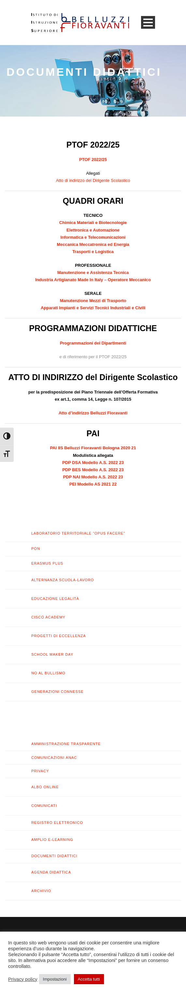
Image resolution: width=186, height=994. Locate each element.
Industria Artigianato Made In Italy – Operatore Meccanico (93, 279)
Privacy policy (22, 979)
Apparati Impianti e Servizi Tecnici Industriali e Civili (93, 307)
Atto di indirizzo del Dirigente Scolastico (93, 180)
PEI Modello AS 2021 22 (93, 484)
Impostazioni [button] (55, 979)
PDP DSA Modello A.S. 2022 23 (93, 462)
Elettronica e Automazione (93, 230)
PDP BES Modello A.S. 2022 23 (93, 469)
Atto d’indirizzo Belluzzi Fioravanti (93, 412)
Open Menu (148, 22)
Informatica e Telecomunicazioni (93, 237)
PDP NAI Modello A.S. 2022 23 (93, 476)
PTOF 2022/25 (93, 159)
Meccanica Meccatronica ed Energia (93, 244)
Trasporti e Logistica (93, 251)
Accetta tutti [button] (89, 979)
